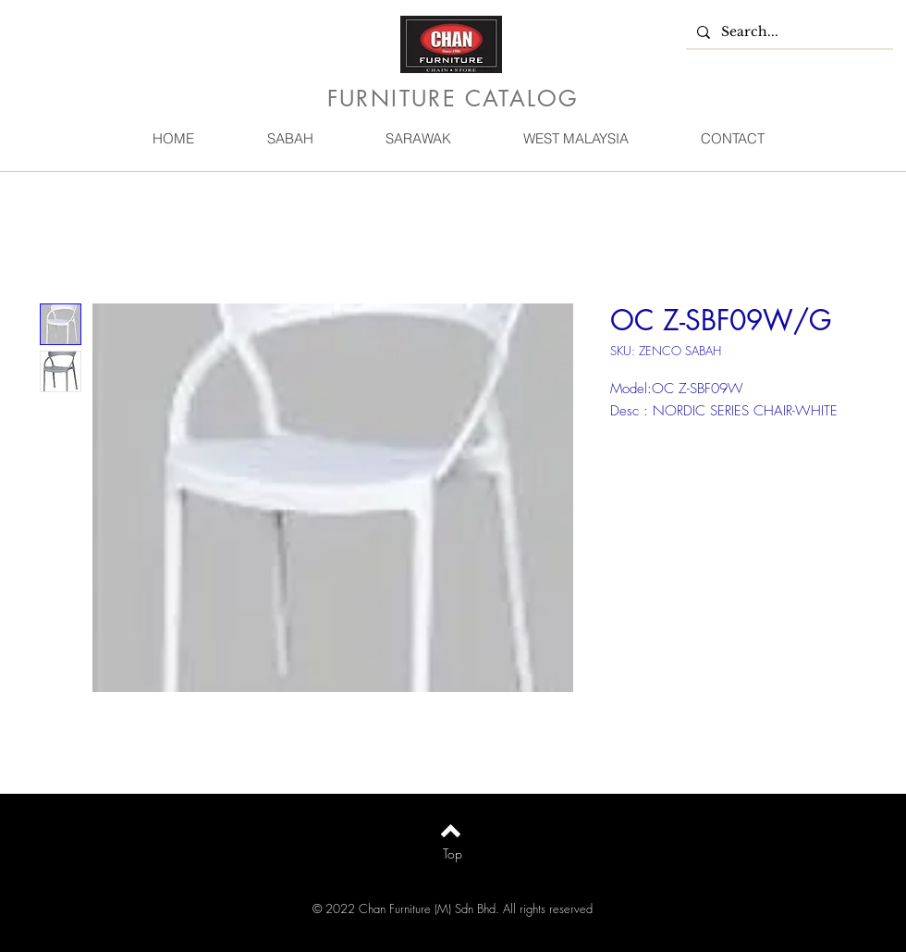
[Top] (452, 854)
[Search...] (787, 32)
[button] (289, 138)
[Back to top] (450, 831)
